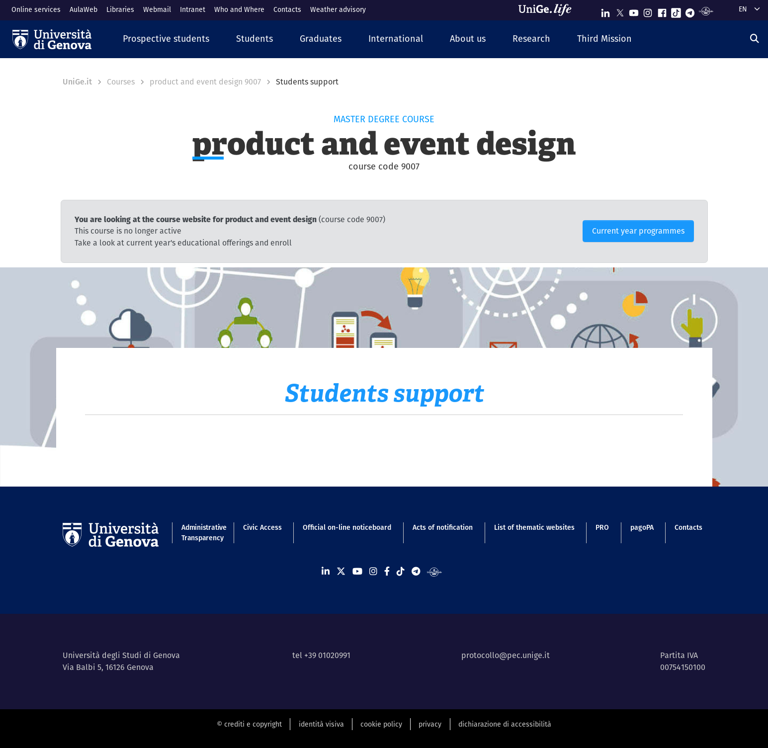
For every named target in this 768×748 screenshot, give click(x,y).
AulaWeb (83, 9)
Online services (36, 9)
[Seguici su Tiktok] (676, 10)
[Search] (754, 38)
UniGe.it (77, 81)
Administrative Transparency (201, 532)
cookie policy (381, 724)
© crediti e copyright (249, 724)
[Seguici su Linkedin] (605, 10)
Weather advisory (338, 9)
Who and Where (239, 9)
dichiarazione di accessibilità (504, 724)
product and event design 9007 (205, 81)
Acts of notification (443, 527)
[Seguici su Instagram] (647, 10)
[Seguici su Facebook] (662, 10)
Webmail (157, 9)
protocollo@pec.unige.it (505, 655)
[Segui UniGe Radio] (706, 10)
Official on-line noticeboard (347, 527)
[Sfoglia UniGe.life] (548, 10)
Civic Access (262, 527)
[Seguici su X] (619, 10)
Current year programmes (638, 231)
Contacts (287, 9)
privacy (430, 724)
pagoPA (642, 527)
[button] (166, 39)
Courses (121, 81)
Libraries (120, 9)
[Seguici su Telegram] (689, 10)
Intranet (192, 9)
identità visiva (321, 724)
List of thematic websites (534, 527)
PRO (602, 527)
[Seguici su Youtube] (633, 10)
